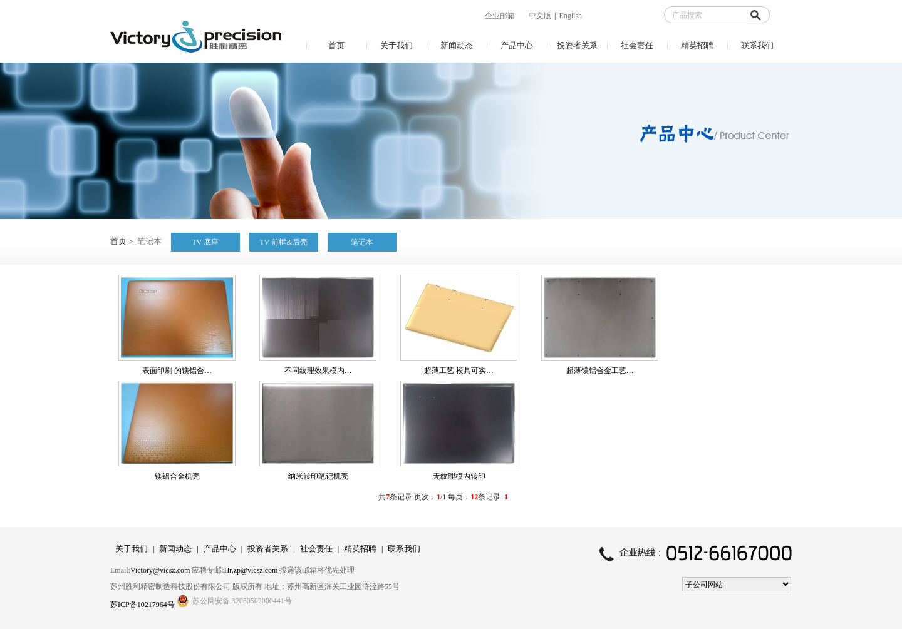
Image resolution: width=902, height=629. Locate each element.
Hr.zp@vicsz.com (251, 570)
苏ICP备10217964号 (143, 604)
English (570, 15)
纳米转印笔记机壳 (318, 476)
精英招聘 (697, 45)
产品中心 (516, 45)
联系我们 (757, 45)
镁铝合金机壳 (177, 476)
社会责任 (637, 45)
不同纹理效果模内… (318, 370)
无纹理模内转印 (459, 476)
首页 (336, 45)
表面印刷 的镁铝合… (177, 370)
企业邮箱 (500, 15)
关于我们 (396, 45)
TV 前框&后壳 (284, 242)
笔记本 (362, 242)
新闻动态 (456, 45)
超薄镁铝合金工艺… (600, 370)
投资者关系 (577, 45)
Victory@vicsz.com (160, 570)
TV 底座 (205, 242)
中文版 (540, 15)
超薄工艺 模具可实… (459, 370)
